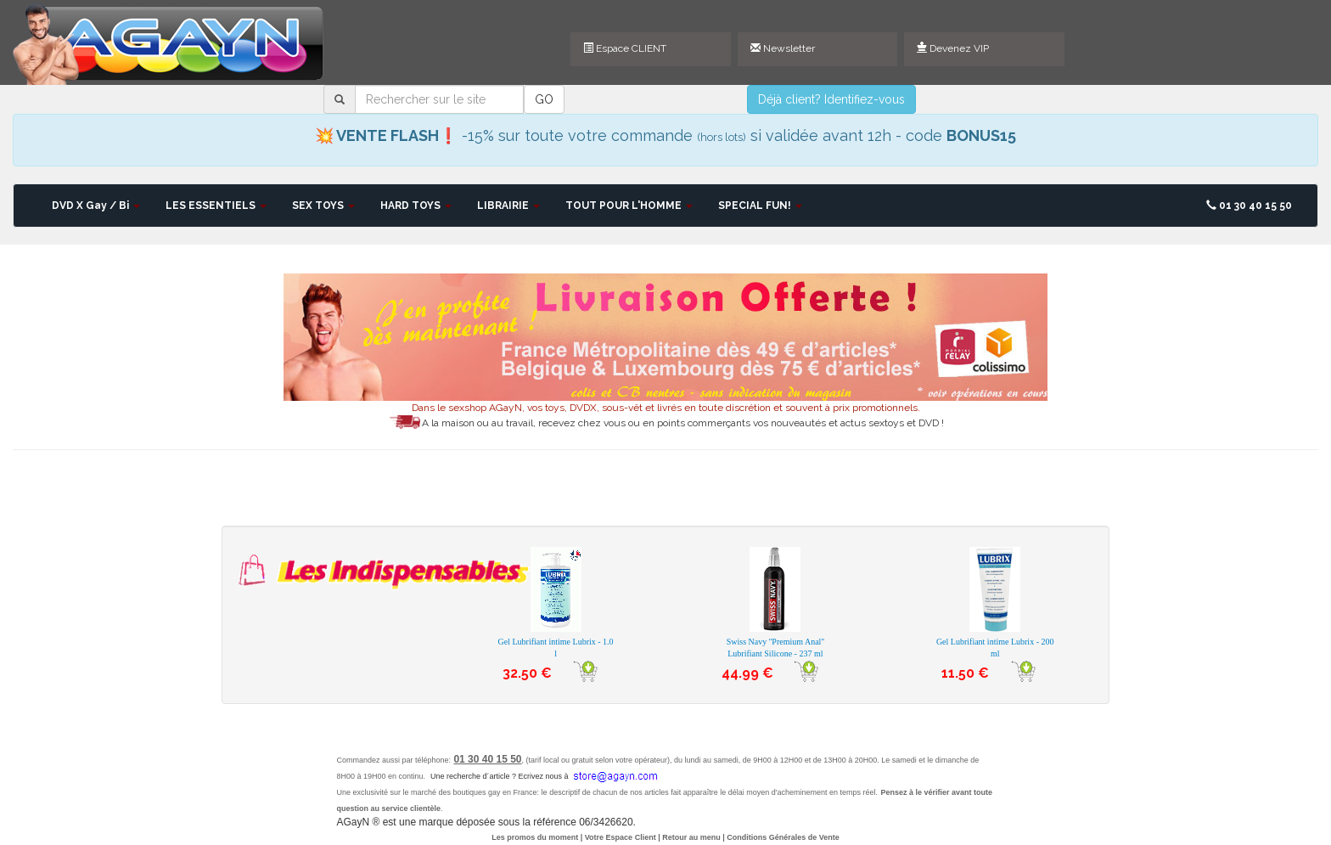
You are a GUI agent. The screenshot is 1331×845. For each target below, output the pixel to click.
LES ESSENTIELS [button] (216, 205)
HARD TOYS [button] (416, 205)
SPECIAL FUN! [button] (760, 205)
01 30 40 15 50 (1249, 205)
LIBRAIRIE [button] (508, 205)
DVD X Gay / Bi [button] (96, 205)
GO (544, 99)
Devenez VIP (953, 48)
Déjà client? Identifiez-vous (831, 99)
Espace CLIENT (624, 48)
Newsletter (782, 48)
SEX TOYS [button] (323, 205)
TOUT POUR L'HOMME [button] (629, 205)
